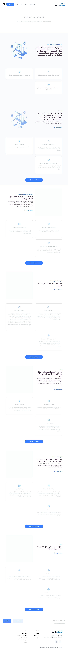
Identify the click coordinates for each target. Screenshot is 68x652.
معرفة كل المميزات (34, 180)
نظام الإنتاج (25, 642)
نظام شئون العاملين (23, 637)
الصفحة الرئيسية (32, 4)
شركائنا (17, 4)
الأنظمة (25, 4)
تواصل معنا (10, 4)
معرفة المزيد (18, 621)
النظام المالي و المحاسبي (22, 635)
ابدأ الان (7, 621)
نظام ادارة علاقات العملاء (22, 640)
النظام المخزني (24, 633)
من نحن (21, 4)
